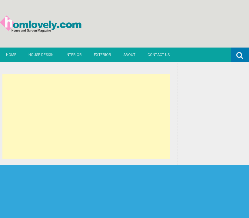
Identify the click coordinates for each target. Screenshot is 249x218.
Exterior (102, 55)
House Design (41, 55)
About (129, 55)
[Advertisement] (86, 116)
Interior (74, 55)
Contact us (159, 55)
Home (11, 55)
